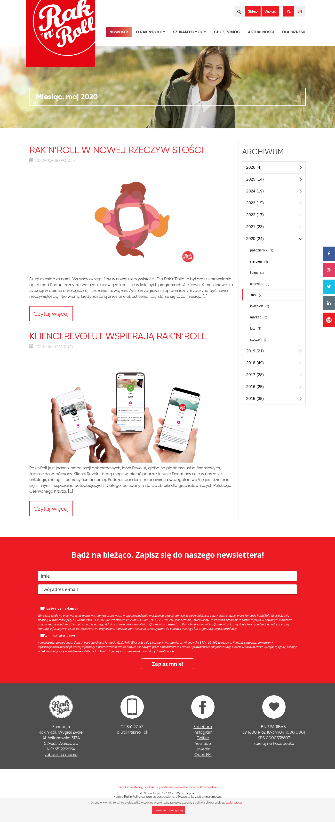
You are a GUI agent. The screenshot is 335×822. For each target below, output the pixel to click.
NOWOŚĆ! (119, 31)
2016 (255, 386)
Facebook (202, 726)
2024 (255, 191)
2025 (255, 179)
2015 (255, 398)
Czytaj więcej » (234, 802)
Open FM (203, 754)
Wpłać (270, 11)
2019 (255, 351)
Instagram (203, 732)
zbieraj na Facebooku (274, 743)
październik (261, 250)
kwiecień (259, 306)
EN (299, 11)
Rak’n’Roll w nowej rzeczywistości (116, 150)
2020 (255, 238)
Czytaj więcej (51, 313)
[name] (167, 576)
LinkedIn (202, 748)
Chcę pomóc (227, 31)
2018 (255, 363)
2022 (255, 215)
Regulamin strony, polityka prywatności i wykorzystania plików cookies (168, 787)
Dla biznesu (293, 31)
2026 (254, 167)
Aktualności (261, 31)
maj (257, 295)
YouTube (203, 743)
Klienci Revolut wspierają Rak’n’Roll (117, 336)
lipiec (257, 272)
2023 (255, 203)
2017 (255, 375)
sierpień (259, 261)
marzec (258, 317)
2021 (255, 226)
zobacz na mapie (61, 754)
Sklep (253, 11)
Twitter (203, 737)
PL (289, 11)
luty (255, 328)
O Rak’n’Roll (151, 32)
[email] (167, 589)
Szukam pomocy (189, 31)
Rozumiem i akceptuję (169, 810)
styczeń (259, 339)
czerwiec (259, 284)
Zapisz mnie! (167, 664)
